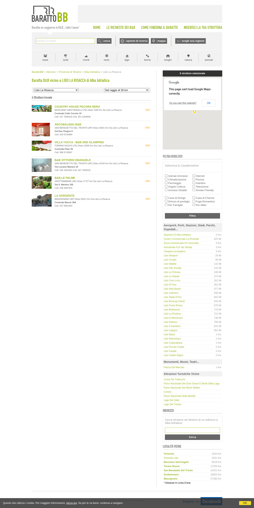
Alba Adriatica (92, 71)
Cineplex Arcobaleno (175, 251)
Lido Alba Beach (172, 288)
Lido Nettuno (170, 322)
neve (106, 59)
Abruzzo (51, 71)
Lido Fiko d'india (172, 268)
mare (45, 59)
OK (245, 502)
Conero (167, 391)
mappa (161, 40)
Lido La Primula (172, 272)
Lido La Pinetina (172, 313)
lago (127, 59)
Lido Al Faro (170, 284)
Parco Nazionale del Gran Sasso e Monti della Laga (191, 383)
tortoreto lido (171, 458)
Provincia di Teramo (70, 71)
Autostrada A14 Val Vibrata (178, 247)
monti (86, 59)
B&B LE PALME (65, 177)
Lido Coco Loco (172, 280)
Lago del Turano (172, 404)
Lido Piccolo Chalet (174, 347)
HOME (97, 27)
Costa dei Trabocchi (174, 379)
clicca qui (71, 502)
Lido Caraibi (170, 351)
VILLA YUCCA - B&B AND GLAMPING (79, 142)
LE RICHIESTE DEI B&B (121, 27)
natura (188, 59)
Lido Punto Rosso (173, 305)
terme (147, 59)
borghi (167, 59)
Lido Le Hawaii (171, 276)
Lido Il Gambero (172, 326)
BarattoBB (37, 71)
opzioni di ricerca (136, 40)
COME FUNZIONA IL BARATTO (159, 27)
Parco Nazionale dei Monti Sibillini (182, 387)
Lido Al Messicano (173, 318)
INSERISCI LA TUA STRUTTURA (203, 27)
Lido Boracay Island (174, 301)
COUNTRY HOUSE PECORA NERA (77, 106)
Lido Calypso (170, 330)
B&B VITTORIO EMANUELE (73, 160)
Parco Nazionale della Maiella (179, 396)
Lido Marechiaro (172, 338)
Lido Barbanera (172, 309)
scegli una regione (193, 40)
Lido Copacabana (173, 342)
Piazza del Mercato (174, 367)
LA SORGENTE (65, 195)
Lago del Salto (171, 400)
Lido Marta (169, 334)
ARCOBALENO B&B (68, 124)
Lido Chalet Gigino (173, 355)
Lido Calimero (171, 293)
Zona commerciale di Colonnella (181, 243)
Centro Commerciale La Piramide (181, 239)
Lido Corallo (170, 259)
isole (65, 59)
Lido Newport (171, 255)
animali (209, 59)
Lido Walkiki (170, 264)
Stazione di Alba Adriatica (177, 234)
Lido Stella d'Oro (173, 297)
